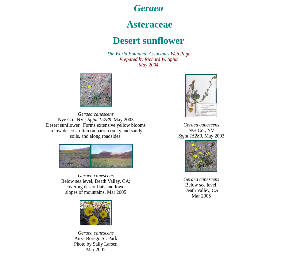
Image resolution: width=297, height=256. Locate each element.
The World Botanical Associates (138, 53)
